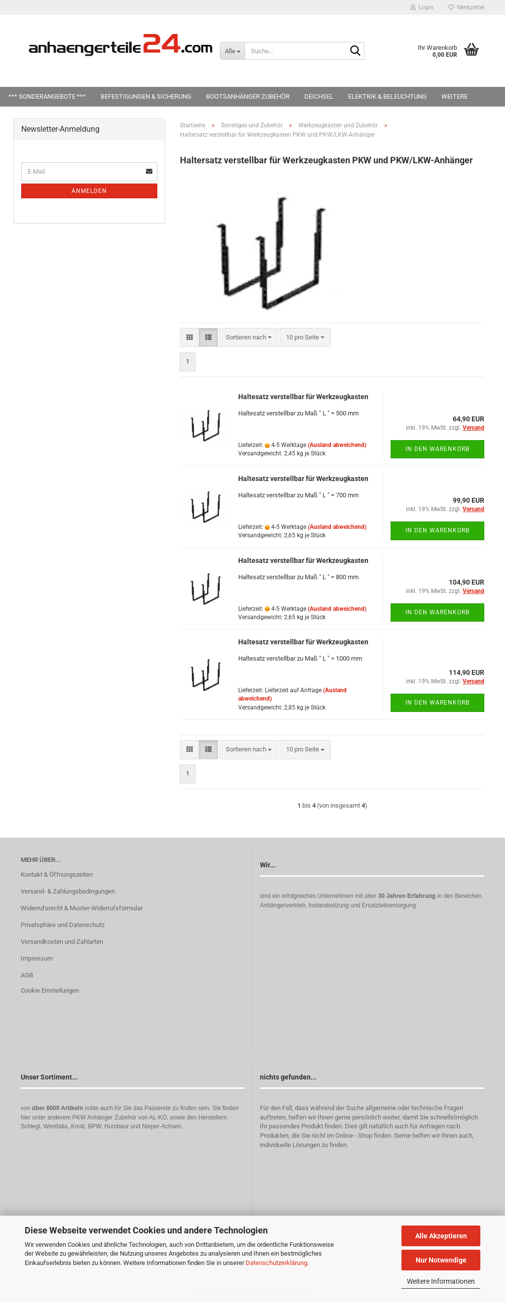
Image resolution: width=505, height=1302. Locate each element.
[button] (189, 337)
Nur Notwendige (441, 1260)
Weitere (454, 96)
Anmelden (89, 190)
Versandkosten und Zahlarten (62, 941)
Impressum (37, 958)
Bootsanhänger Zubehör (247, 96)
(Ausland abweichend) (337, 445)
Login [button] (421, 7)
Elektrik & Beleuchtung (387, 96)
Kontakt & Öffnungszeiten (57, 874)
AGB (27, 975)
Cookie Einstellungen (50, 990)
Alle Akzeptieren (441, 1236)
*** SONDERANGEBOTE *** (47, 96)
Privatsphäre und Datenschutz (63, 925)
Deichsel (318, 96)
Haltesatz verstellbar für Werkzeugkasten (303, 397)
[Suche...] (232, 51)
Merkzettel (466, 7)
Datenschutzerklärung (276, 1262)
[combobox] (248, 337)
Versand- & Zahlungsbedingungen (68, 891)
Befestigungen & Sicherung (146, 96)
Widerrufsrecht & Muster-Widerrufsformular (82, 908)
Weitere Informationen (441, 1281)
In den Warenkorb (437, 449)
